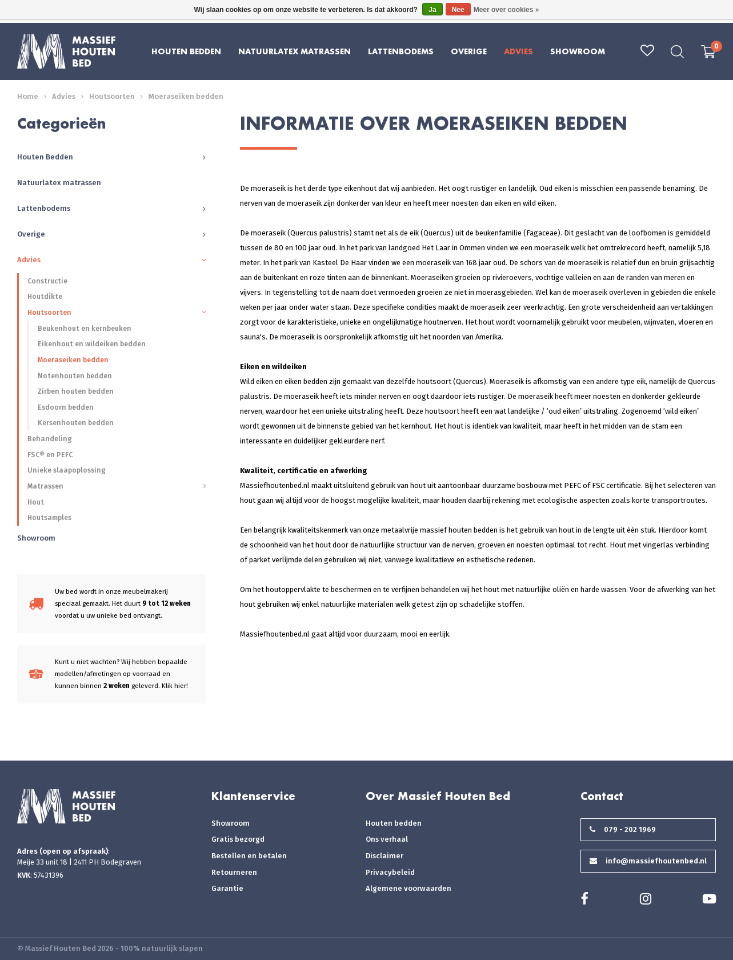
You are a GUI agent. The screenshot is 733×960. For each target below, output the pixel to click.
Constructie (47, 281)
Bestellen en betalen (249, 855)
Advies (518, 51)
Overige (469, 51)
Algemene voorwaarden (408, 888)
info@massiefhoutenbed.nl (648, 861)
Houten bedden (394, 823)
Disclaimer (384, 855)
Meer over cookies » (506, 10)
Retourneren (234, 872)
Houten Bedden (186, 51)
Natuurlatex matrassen (294, 51)
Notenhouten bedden (75, 375)
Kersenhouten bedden (76, 422)
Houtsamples (49, 517)
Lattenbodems (401, 51)
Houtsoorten (112, 96)
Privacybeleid (390, 872)
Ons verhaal (387, 839)
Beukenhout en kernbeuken (84, 328)
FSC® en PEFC (50, 454)
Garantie (227, 888)
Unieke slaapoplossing (66, 470)
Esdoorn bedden (66, 407)
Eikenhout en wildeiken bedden (92, 343)
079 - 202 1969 (623, 829)
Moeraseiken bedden (186, 96)
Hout (35, 502)
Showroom (577, 51)
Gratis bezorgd (238, 839)
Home (27, 96)
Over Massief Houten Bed (438, 796)
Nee (458, 10)
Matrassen (45, 486)
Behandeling (49, 438)
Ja (432, 10)
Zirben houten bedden (76, 391)
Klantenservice (253, 796)
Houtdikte (44, 296)
